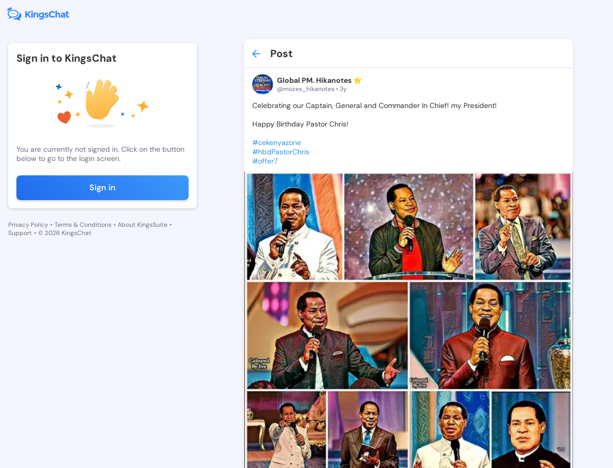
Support (20, 233)
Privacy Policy (28, 225)
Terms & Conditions (83, 225)
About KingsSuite (143, 225)
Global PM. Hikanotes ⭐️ (319, 80)
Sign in (102, 187)
